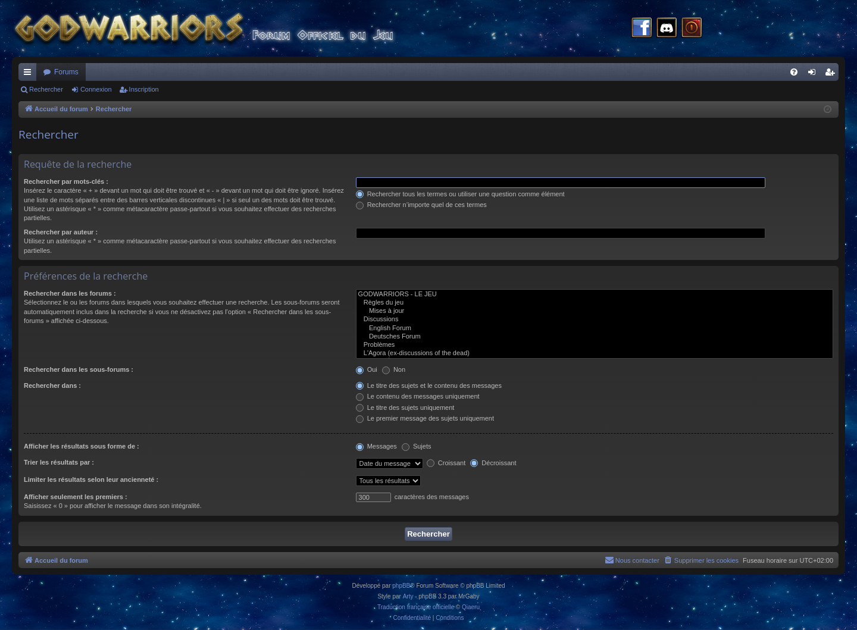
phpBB (401, 585)
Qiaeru (471, 607)
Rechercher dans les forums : (70, 293)
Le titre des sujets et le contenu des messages (429, 385)
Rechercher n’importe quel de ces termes (421, 204)
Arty (408, 596)
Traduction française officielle (415, 607)
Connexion (96, 89)
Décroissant (493, 462)
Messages (376, 446)
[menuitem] (794, 72)
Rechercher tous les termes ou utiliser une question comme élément (460, 194)
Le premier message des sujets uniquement (425, 418)
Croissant (446, 462)
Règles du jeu (594, 303)
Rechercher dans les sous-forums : (78, 369)
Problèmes (594, 345)
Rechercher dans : (52, 385)
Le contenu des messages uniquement (418, 396)
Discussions (594, 319)
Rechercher (46, 89)
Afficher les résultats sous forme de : (81, 446)
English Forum (594, 328)
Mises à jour (594, 311)
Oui (366, 369)
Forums (66, 72)
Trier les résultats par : (59, 462)
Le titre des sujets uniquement (405, 407)
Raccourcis (29, 74)
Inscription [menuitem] (832, 74)
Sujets (416, 446)
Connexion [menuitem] (814, 74)
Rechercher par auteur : (61, 232)
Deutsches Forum (594, 337)
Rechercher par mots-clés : (66, 181)
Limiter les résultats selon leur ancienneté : (91, 479)
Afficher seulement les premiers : (75, 496)
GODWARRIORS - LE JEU (594, 294)
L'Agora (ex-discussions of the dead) (594, 353)
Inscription (144, 89)
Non (393, 369)
